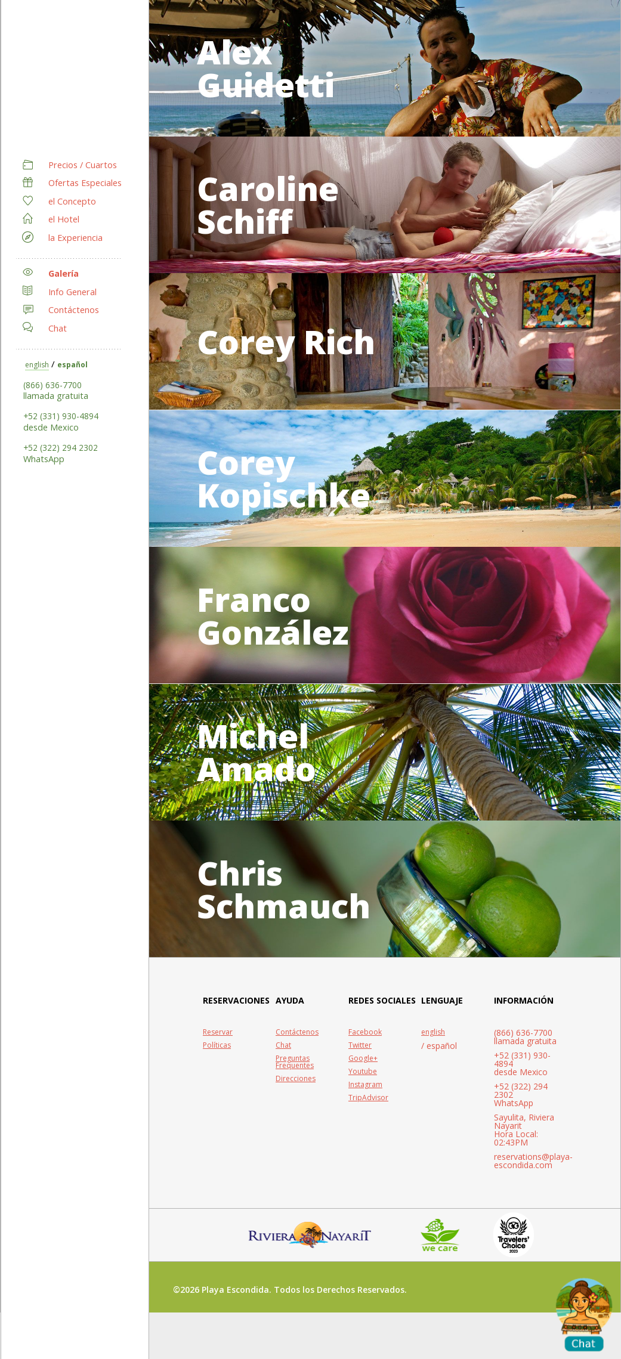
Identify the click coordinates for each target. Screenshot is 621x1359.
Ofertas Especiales (85, 182)
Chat (57, 328)
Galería (63, 273)
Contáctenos (73, 309)
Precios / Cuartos (82, 165)
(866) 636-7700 (52, 385)
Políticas (217, 1082)
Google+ (363, 1096)
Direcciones (296, 1116)
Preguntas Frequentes (295, 1099)
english (37, 365)
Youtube (362, 1109)
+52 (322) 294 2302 (60, 447)
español (72, 365)
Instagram (365, 1122)
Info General (72, 292)
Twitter (360, 1082)
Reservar (218, 1069)
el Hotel (63, 219)
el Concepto (72, 201)
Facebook (365, 1069)
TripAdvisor (368, 1135)
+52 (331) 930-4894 (60, 416)
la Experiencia (75, 237)
